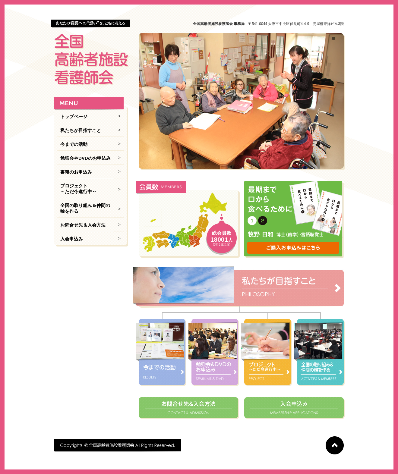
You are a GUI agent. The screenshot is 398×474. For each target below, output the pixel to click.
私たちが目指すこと (80, 130)
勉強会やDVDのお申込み (85, 158)
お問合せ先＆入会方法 (83, 225)
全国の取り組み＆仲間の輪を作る (85, 208)
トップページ (73, 116)
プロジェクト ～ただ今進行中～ (78, 188)
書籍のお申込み (76, 171)
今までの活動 (73, 144)
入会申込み (71, 238)
